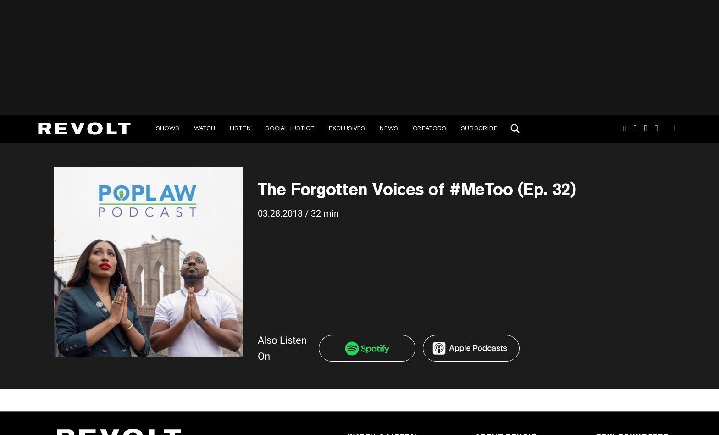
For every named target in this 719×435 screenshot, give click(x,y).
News (389, 128)
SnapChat (645, 128)
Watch (204, 128)
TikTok (635, 128)
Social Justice (289, 128)
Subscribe (479, 128)
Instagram (624, 128)
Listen (240, 128)
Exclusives (347, 128)
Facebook (656, 128)
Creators (429, 128)
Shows (167, 128)
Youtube (674, 129)
